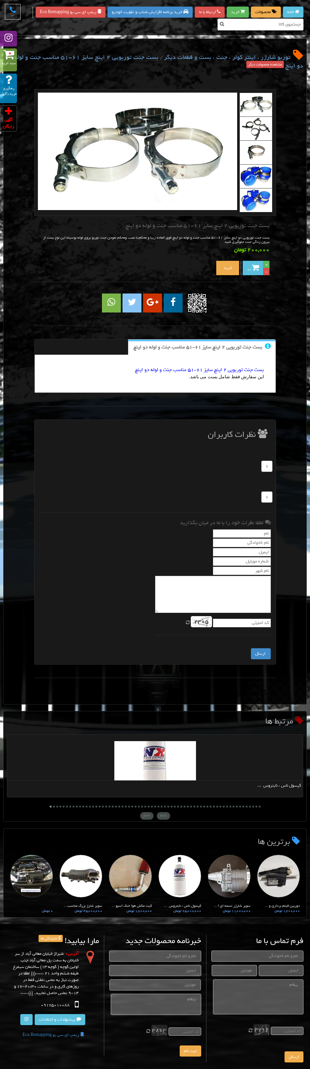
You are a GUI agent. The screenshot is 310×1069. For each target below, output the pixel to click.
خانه (293, 12)
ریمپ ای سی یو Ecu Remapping (70, 12)
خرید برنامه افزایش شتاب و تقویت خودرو (150, 12)
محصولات (266, 12)
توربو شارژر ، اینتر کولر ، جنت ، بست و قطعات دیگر (227, 57)
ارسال (294, 1056)
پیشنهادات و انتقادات (60, 1019)
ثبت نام (190, 1050)
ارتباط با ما (209, 12)
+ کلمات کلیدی (249, 693)
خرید (238, 12)
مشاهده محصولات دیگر (265, 64)
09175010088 (55, 1005)
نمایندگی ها (51, 938)
